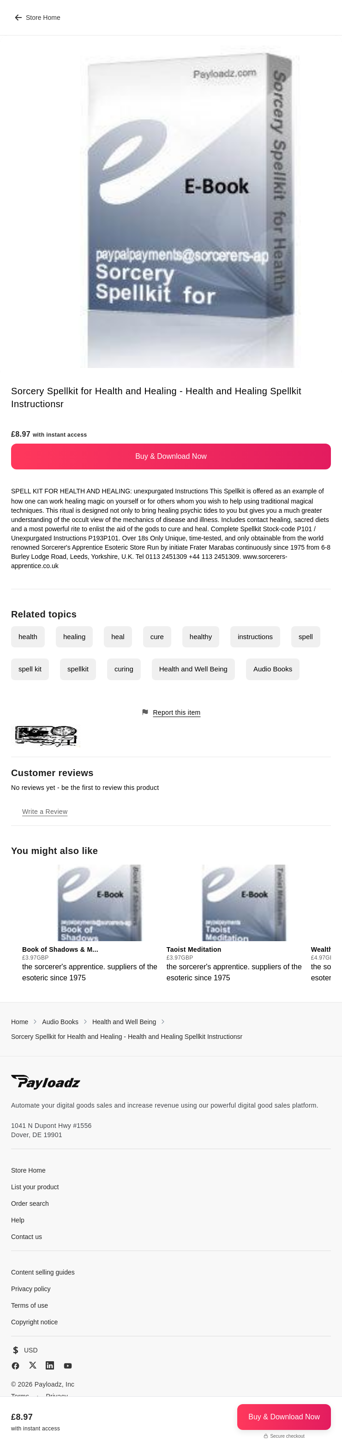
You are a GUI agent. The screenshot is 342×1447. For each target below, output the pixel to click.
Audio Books (272, 669)
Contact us (26, 1236)
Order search (30, 1203)
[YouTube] (67, 1365)
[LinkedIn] (50, 1365)
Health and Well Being (193, 669)
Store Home (37, 17)
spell (306, 636)
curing (123, 669)
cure (157, 636)
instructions (255, 636)
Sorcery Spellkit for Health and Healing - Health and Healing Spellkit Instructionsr (126, 1036)
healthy (201, 636)
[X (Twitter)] (32, 1365)
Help (17, 1220)
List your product (35, 1187)
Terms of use (29, 1305)
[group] (91, 924)
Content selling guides (43, 1272)
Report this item (170, 712)
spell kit (30, 669)
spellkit (78, 669)
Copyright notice (34, 1322)
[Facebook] (15, 1365)
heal (117, 636)
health (27, 636)
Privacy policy (31, 1289)
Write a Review (44, 811)
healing (74, 636)
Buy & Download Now (171, 456)
